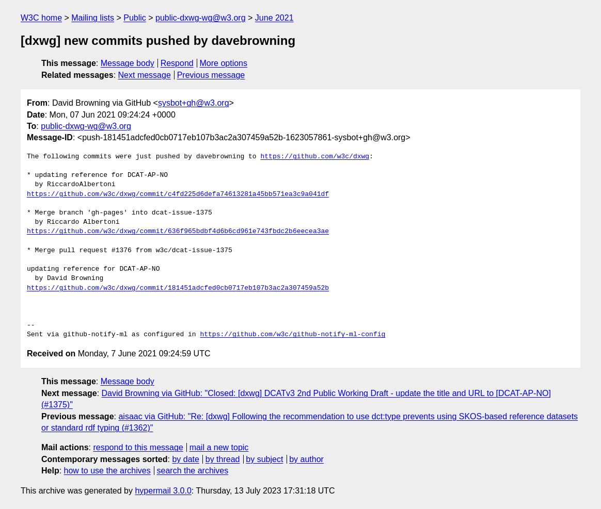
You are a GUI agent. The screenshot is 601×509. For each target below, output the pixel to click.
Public (134, 17)
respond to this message (138, 447)
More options (224, 63)
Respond (177, 63)
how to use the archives (107, 470)
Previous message (211, 75)
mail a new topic (219, 447)
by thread (222, 459)
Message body (127, 63)
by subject (264, 459)
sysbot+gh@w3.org (193, 102)
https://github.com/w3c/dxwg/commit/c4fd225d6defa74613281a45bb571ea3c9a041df (178, 194)
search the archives (193, 470)
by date (185, 459)
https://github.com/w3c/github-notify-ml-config (292, 334)
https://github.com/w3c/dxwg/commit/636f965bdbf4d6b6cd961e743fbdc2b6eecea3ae (178, 231)
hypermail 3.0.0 (163, 490)
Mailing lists (92, 17)
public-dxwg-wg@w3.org (200, 17)
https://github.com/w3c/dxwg (314, 156)
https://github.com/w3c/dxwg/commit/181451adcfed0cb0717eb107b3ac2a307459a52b (178, 288)
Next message (144, 75)
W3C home (41, 17)
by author (306, 459)
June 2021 (274, 17)
